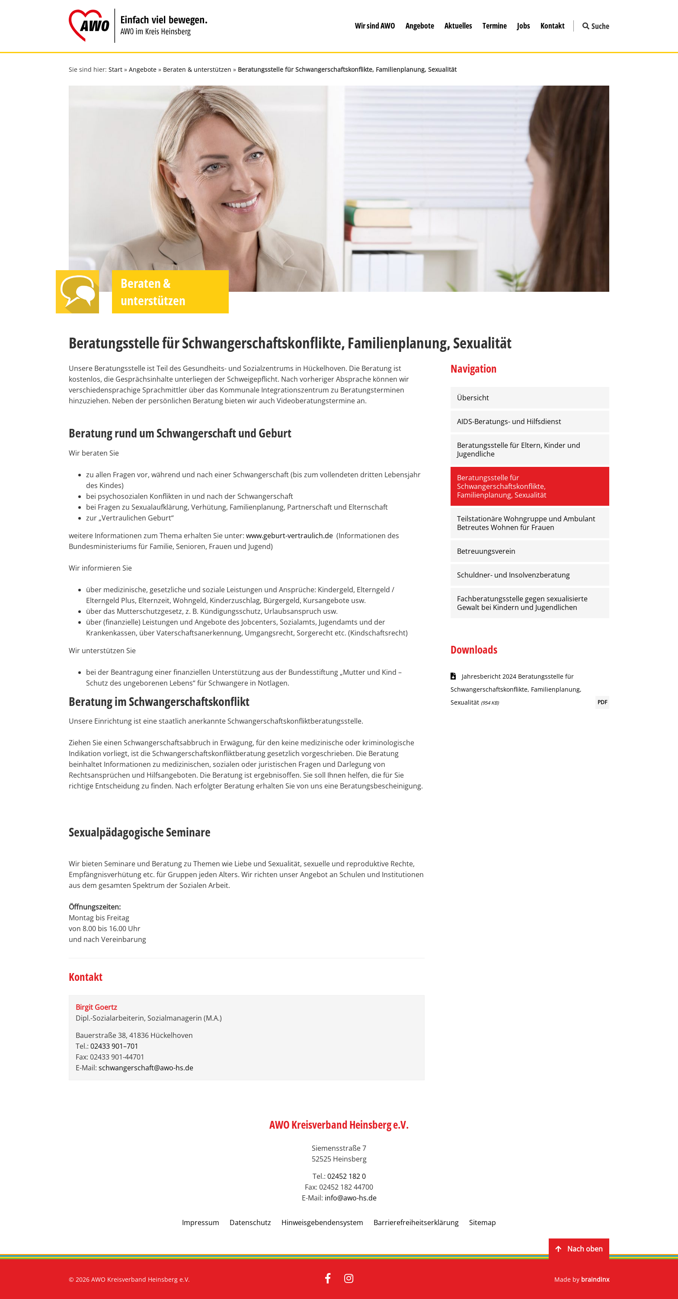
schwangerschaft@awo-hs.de (146, 1067)
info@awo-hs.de (351, 1198)
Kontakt (552, 25)
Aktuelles (458, 25)
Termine (495, 25)
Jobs (523, 25)
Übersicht (473, 397)
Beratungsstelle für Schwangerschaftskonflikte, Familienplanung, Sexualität (502, 486)
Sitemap (482, 1222)
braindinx (595, 1279)
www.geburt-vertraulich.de (289, 535)
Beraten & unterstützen (197, 69)
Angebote (420, 25)
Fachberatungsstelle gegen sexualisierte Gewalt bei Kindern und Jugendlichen (522, 603)
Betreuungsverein (486, 551)
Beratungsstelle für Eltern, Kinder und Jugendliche (518, 449)
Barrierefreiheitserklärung (416, 1222)
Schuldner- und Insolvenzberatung (513, 575)
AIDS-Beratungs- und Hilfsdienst (509, 421)
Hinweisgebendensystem (322, 1222)
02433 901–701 (114, 1046)
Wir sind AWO (375, 25)
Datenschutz (250, 1222)
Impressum (200, 1222)
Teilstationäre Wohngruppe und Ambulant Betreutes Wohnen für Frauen (526, 523)
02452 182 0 (346, 1176)
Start (115, 69)
